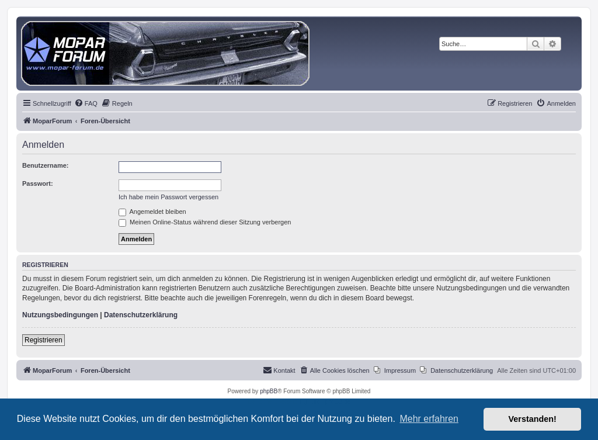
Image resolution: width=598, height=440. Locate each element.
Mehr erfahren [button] (428, 419)
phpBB (268, 391)
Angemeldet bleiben (152, 211)
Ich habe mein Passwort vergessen (168, 196)
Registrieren (43, 340)
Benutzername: (45, 165)
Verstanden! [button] (533, 419)
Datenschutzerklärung (141, 315)
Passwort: (37, 183)
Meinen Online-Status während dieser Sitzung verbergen (205, 222)
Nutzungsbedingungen (60, 315)
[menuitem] (86, 103)
